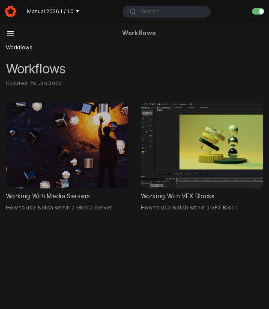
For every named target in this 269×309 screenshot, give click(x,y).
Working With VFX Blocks (202, 151)
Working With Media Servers (67, 151)
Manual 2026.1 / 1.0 (53, 11)
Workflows (19, 47)
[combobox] (167, 12)
